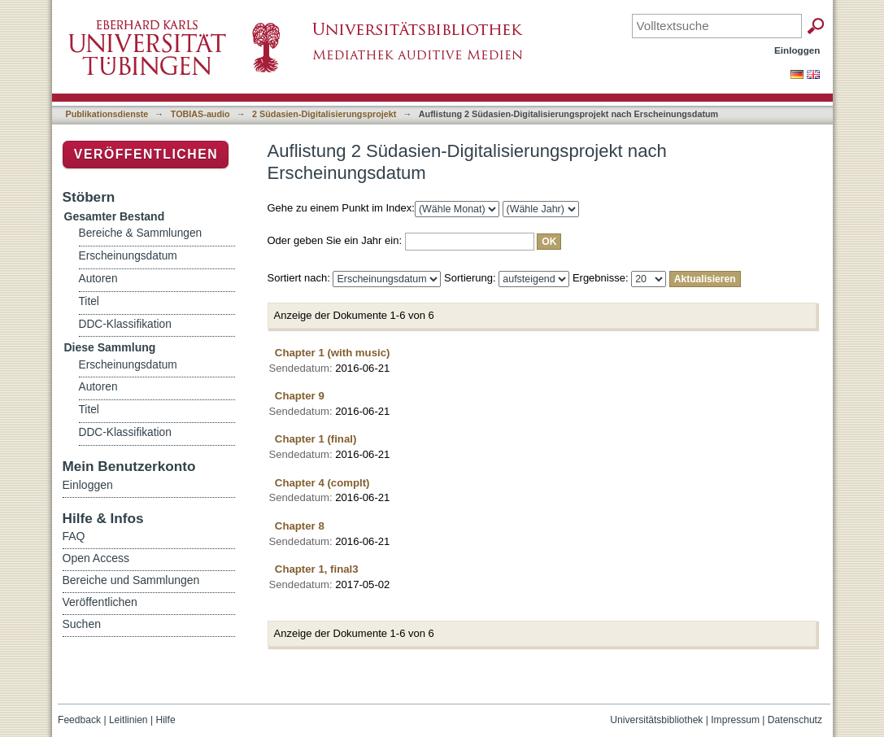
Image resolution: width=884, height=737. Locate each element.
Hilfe (165, 720)
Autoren (98, 279)
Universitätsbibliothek (656, 720)
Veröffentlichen (146, 154)
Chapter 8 (299, 526)
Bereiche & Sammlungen (140, 233)
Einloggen (797, 50)
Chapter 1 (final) (316, 439)
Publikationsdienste (107, 114)
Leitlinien (128, 720)
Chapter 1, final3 (317, 569)
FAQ (74, 536)
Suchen (82, 623)
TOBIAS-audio (200, 114)
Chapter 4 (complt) (322, 483)
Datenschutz (795, 720)
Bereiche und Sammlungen (131, 580)
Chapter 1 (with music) (332, 353)
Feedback (79, 720)
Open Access (96, 558)
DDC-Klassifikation (125, 324)
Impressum (735, 720)
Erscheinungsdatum (128, 256)
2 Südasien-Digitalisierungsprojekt (324, 114)
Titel (89, 301)
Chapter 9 (299, 396)
